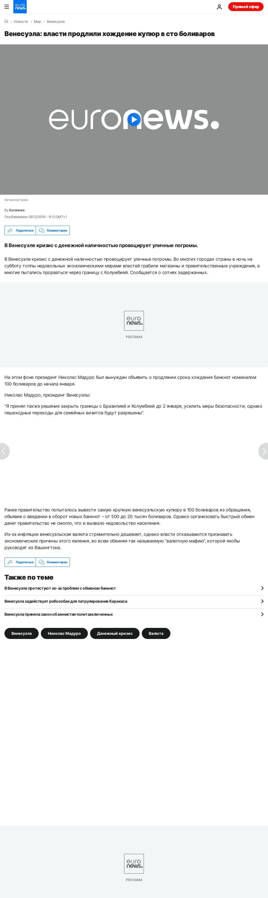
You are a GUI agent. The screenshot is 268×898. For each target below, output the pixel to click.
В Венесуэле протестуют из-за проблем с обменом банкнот (60, 588)
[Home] (6, 21)
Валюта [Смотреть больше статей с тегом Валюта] (156, 633)
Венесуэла (56, 21)
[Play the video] (134, 119)
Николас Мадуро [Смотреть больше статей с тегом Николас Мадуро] (64, 633)
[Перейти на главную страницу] (20, 6)
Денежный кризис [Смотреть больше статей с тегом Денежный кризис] (115, 633)
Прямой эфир (246, 6)
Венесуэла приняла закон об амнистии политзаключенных (58, 614)
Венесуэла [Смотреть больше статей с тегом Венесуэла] (21, 633)
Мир (37, 21)
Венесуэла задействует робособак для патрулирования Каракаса (65, 601)
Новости (21, 21)
